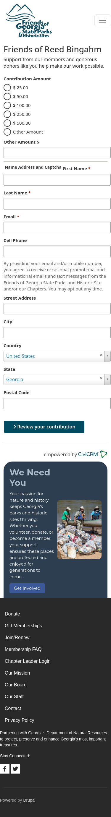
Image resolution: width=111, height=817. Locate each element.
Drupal (29, 800)
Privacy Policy (19, 720)
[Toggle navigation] (102, 20)
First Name (77, 168)
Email (11, 217)
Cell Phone (15, 240)
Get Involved (27, 588)
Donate (12, 613)
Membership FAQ (23, 649)
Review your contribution (44, 426)
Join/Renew (17, 637)
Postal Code (17, 392)
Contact (13, 708)
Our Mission (17, 672)
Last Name (17, 193)
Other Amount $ (21, 142)
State (9, 369)
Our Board (16, 684)
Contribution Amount (27, 79)
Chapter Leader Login (28, 661)
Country (12, 345)
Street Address (20, 298)
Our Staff (14, 696)
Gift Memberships (23, 625)
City (8, 321)
